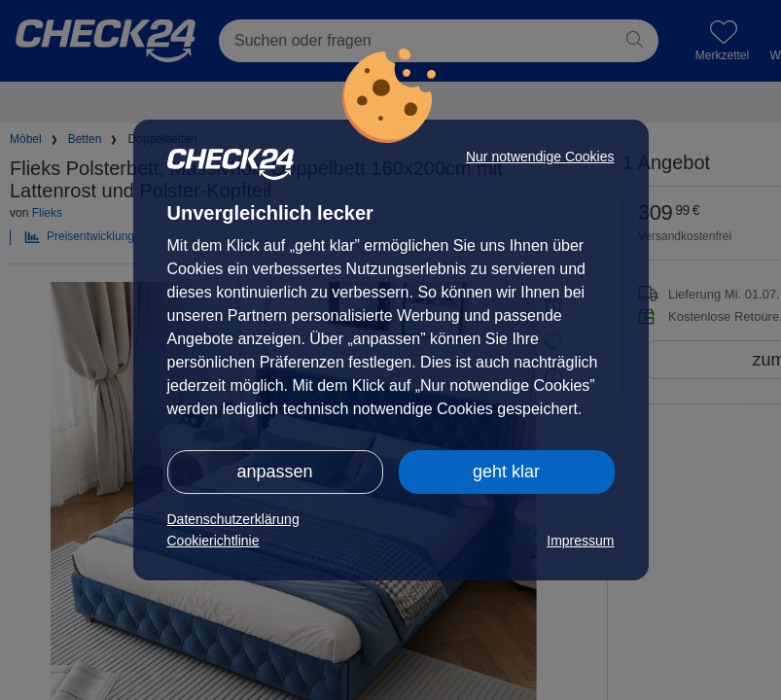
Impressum (580, 540)
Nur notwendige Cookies (540, 156)
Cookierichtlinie (213, 540)
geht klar (506, 471)
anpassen (274, 471)
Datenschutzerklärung (233, 519)
